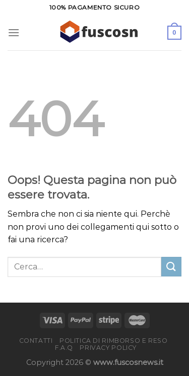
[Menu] (14, 32)
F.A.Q (64, 347)
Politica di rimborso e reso (113, 340)
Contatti (36, 340)
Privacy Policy (108, 347)
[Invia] (171, 266)
